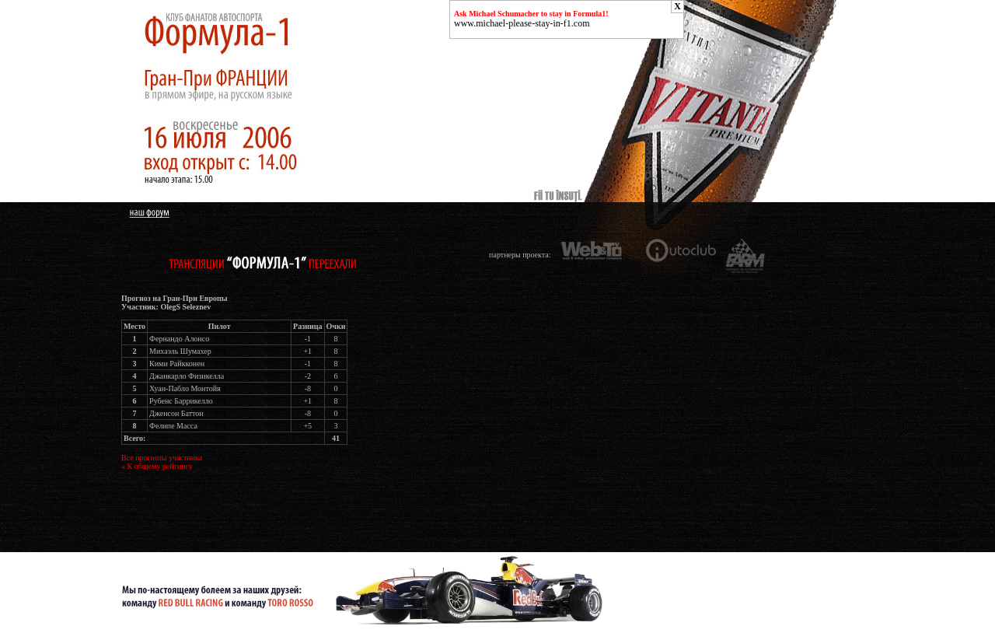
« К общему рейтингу (157, 466)
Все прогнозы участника (161, 457)
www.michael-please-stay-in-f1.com (522, 23)
